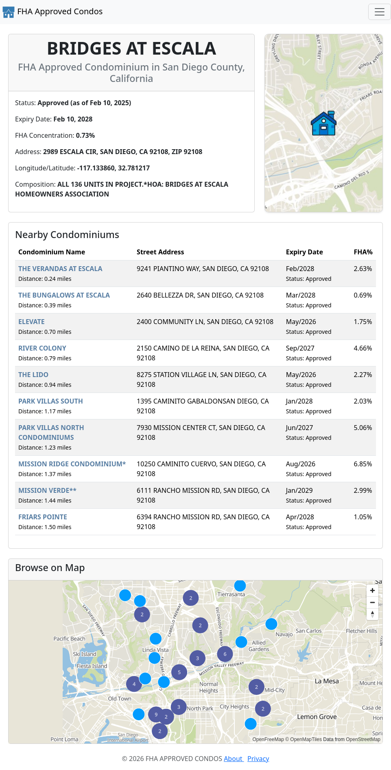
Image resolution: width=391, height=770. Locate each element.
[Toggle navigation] (379, 12)
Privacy (258, 758)
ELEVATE (31, 321)
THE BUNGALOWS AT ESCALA (64, 295)
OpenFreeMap (268, 739)
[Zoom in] (372, 590)
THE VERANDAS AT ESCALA (60, 268)
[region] (195, 662)
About (234, 758)
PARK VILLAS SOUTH (50, 401)
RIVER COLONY (42, 348)
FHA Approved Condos (52, 12)
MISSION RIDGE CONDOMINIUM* (72, 463)
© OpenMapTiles (303, 739)
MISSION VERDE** (47, 490)
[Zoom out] (372, 602)
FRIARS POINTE (42, 516)
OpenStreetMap (363, 739)
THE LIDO (33, 374)
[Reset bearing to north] (372, 614)
